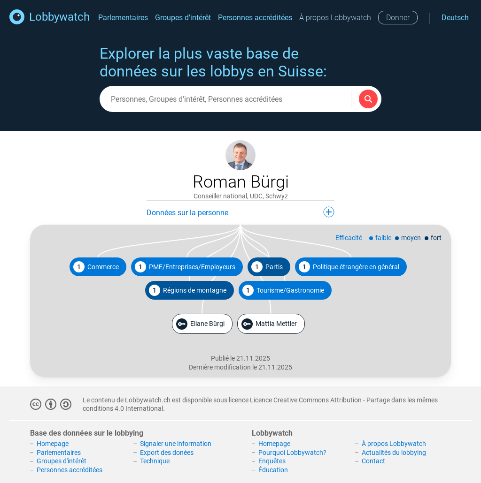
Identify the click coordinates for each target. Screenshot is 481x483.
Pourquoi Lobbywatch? (292, 452)
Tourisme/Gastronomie (283, 290)
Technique (155, 461)
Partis (267, 266)
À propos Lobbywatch (335, 17)
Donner (398, 17)
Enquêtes (272, 461)
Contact (373, 461)
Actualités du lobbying (394, 452)
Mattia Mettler (269, 324)
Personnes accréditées (255, 17)
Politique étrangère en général (349, 266)
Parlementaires (123, 17)
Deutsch (455, 17)
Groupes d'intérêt (183, 17)
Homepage (53, 443)
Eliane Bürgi (200, 324)
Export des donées (167, 452)
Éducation (273, 470)
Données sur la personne (240, 212)
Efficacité (348, 238)
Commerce (96, 266)
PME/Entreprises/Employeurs (185, 266)
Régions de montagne (187, 290)
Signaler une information (175, 443)
